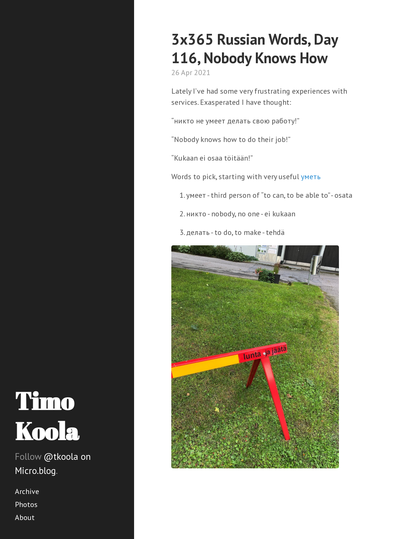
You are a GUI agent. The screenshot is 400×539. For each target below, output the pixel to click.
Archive (27, 491)
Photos (26, 504)
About (25, 517)
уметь (311, 176)
